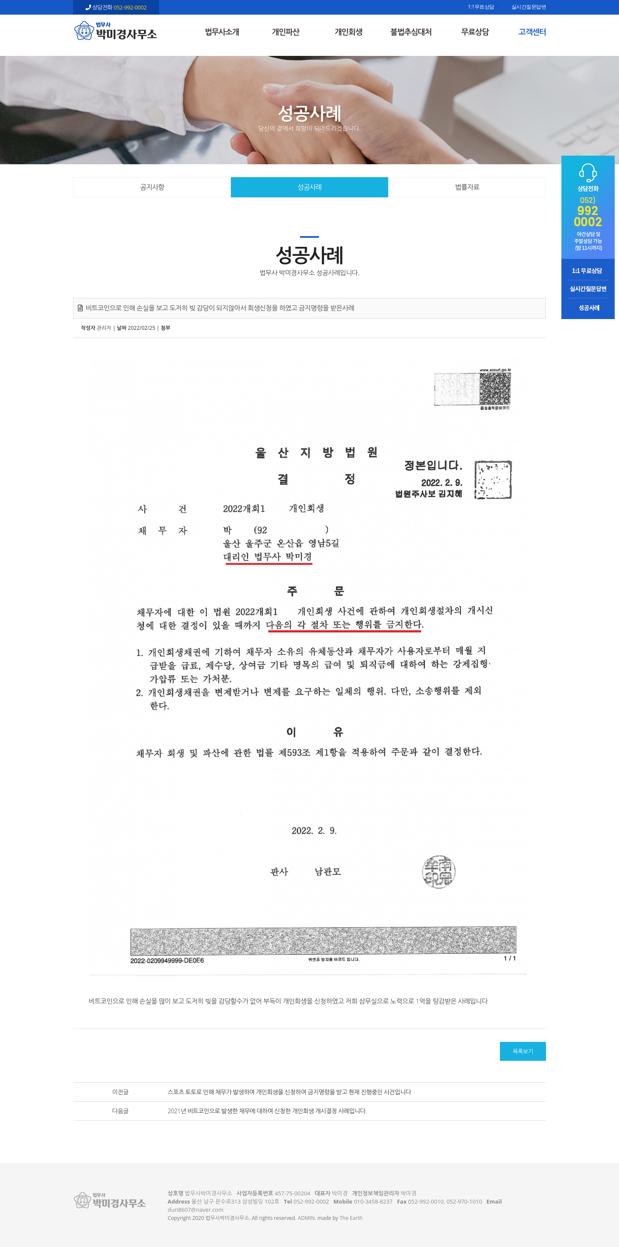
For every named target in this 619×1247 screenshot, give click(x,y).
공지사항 (152, 187)
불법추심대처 (411, 32)
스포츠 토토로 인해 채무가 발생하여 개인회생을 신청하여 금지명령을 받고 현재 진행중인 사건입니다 (289, 1092)
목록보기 (523, 1051)
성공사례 (309, 187)
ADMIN (306, 1218)
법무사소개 (222, 32)
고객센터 (532, 32)
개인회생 (348, 32)
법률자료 (467, 187)
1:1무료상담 (481, 7)
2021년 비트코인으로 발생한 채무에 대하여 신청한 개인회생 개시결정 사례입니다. (267, 1111)
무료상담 (475, 32)
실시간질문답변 (529, 7)
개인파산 (286, 32)
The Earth (351, 1218)
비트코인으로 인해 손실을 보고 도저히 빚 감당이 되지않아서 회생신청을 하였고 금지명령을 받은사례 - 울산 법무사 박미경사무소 (116, 30)
